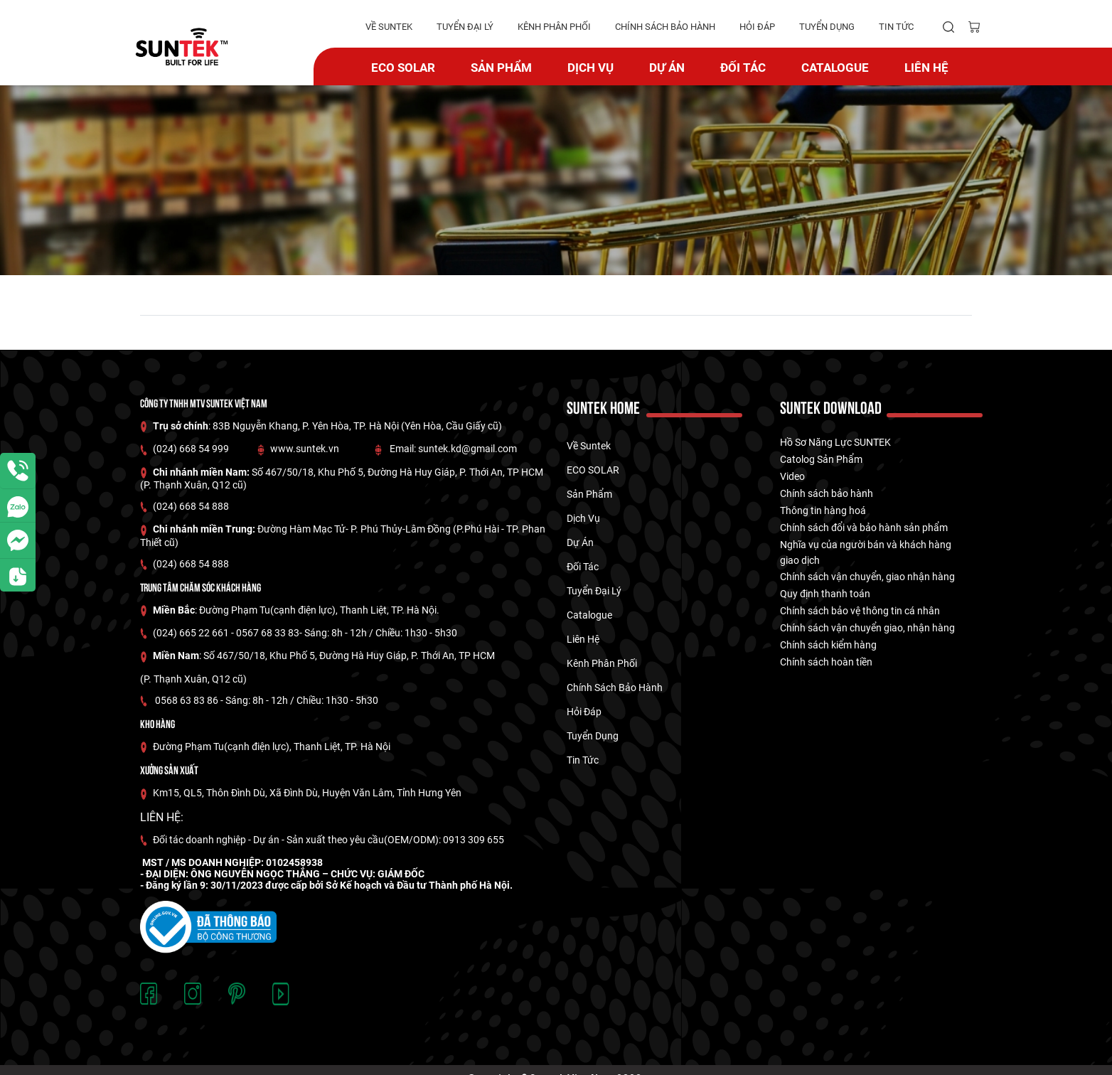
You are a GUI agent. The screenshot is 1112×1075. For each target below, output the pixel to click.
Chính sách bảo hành (826, 493)
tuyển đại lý (465, 26)
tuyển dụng (827, 26)
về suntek (388, 26)
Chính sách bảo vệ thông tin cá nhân (860, 610)
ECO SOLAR (403, 67)
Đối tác (743, 67)
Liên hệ (926, 67)
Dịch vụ (590, 67)
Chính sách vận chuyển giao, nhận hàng (867, 627)
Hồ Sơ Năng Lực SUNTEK (835, 442)
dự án (667, 67)
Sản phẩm (501, 67)
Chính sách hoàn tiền (826, 662)
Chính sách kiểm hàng (828, 645)
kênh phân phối (554, 26)
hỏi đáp (757, 26)
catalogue (835, 67)
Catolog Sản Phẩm (821, 459)
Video (792, 476)
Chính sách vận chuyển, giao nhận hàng (867, 576)
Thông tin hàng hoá (823, 510)
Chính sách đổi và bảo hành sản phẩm (864, 527)
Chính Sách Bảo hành (665, 26)
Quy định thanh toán (825, 593)
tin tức (896, 26)
